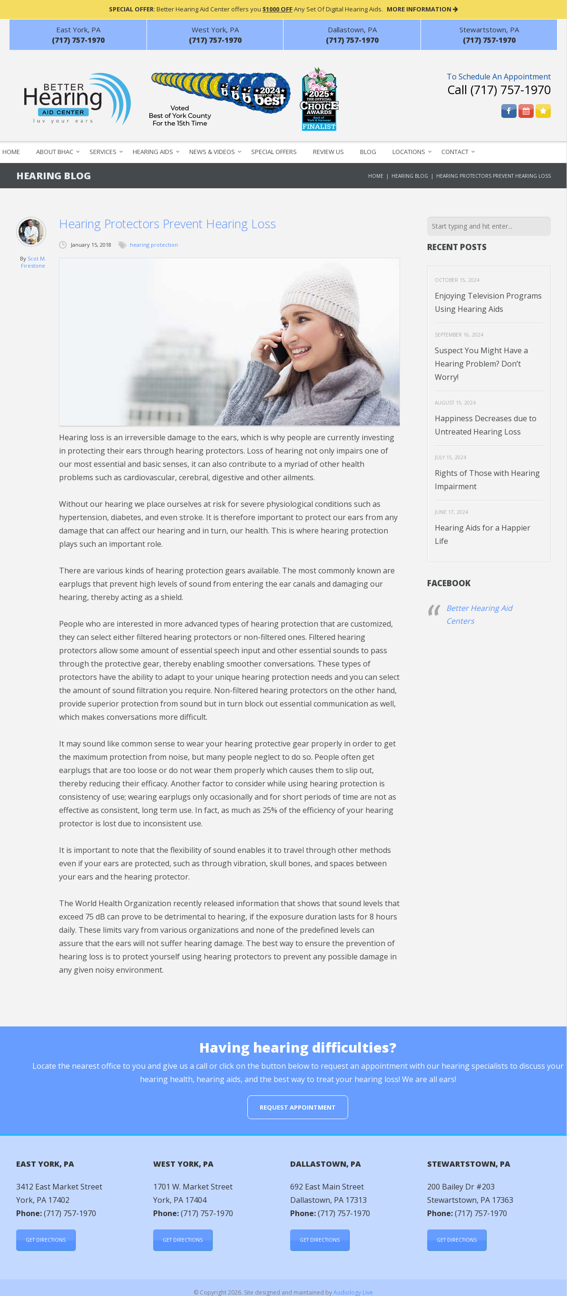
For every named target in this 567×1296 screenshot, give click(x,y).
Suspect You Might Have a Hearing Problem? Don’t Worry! (481, 363)
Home (375, 176)
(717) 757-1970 (510, 89)
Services (103, 151)
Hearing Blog (409, 176)
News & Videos (212, 151)
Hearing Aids (153, 151)
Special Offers (274, 151)
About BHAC (54, 151)
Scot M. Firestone (33, 262)
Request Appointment (298, 1107)
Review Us (328, 151)
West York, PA (215, 29)
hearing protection (154, 244)
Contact (455, 151)
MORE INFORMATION (422, 9)
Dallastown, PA (352, 29)
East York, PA (78, 29)
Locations (408, 151)
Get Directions (46, 1240)
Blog (368, 151)
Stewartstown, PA (489, 29)
